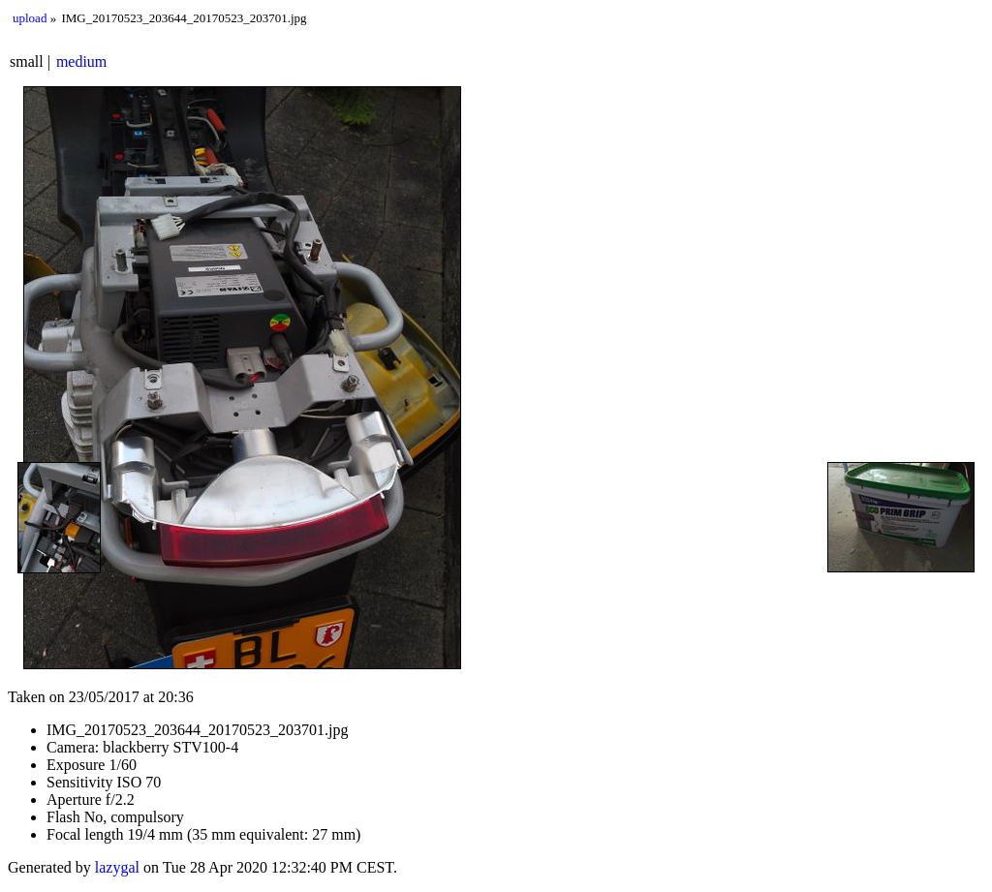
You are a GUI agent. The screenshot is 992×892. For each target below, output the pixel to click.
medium (81, 61)
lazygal (117, 867)
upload (29, 18)
